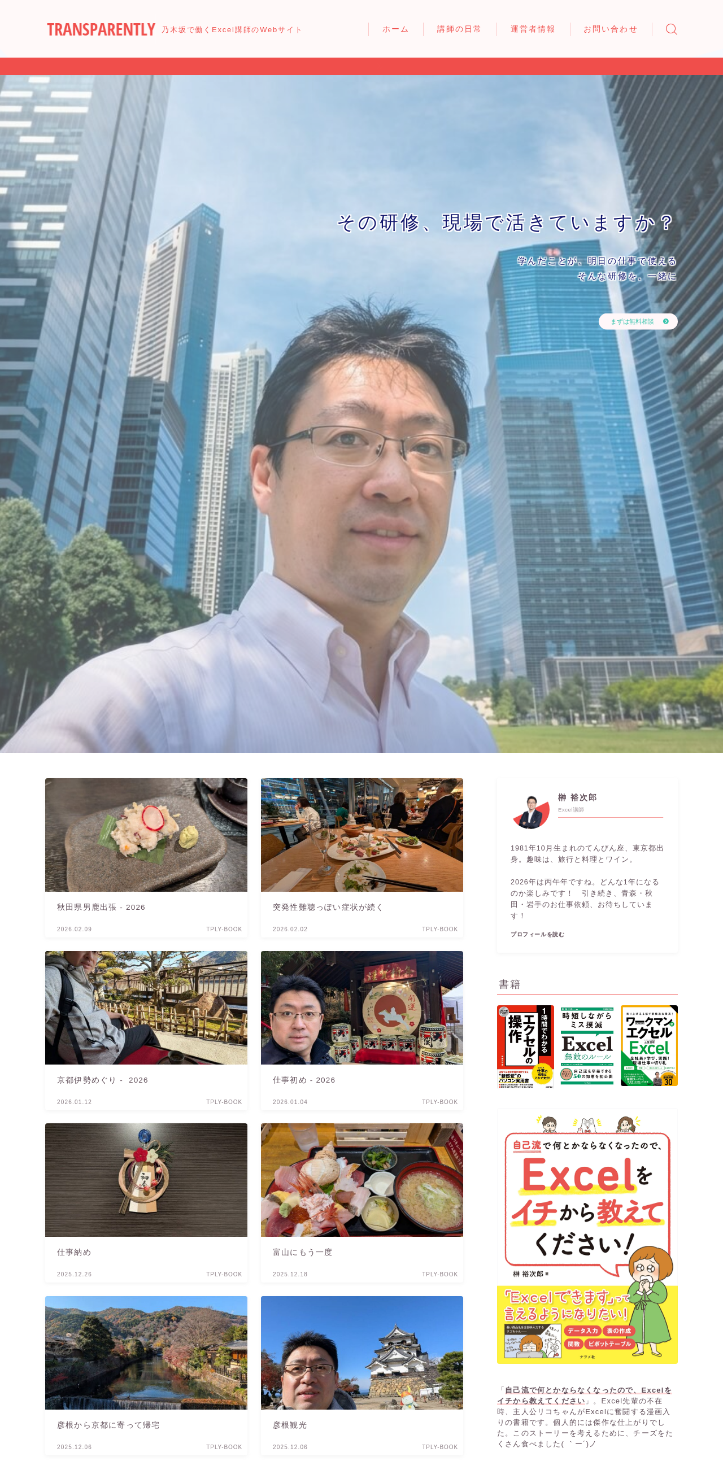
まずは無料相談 (624, 321)
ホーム (396, 28)
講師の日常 (460, 28)
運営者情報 (533, 28)
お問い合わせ (610, 28)
